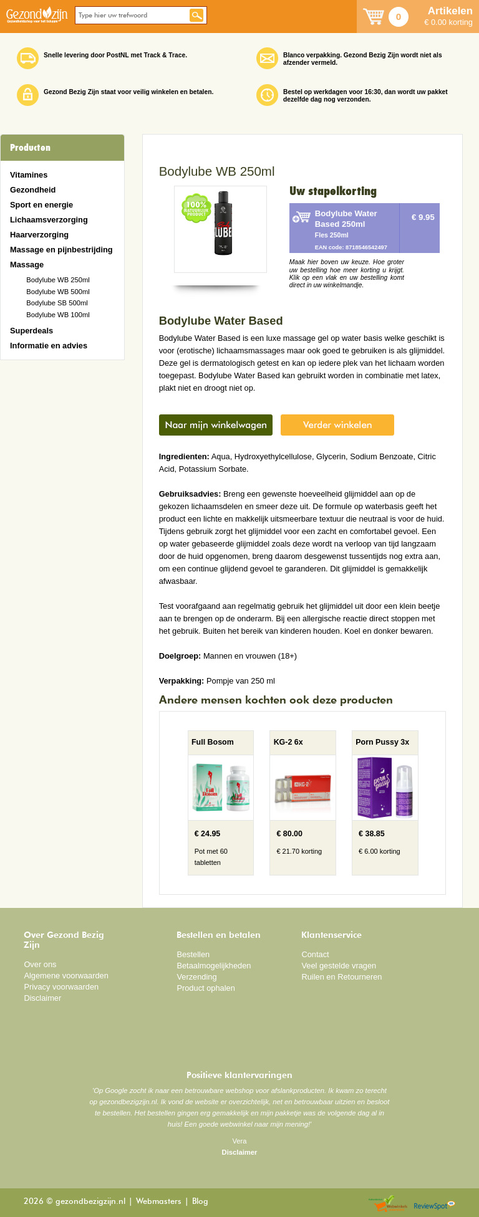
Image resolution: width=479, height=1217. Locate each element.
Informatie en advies (48, 345)
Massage (27, 264)
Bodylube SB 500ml (57, 303)
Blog (200, 1202)
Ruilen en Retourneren (341, 976)
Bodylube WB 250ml (58, 280)
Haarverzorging (39, 234)
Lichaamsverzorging (49, 219)
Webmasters (158, 1202)
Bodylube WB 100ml (58, 314)
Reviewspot (434, 1204)
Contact (315, 954)
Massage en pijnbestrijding (61, 249)
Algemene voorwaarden (66, 975)
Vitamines (28, 174)
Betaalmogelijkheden (214, 965)
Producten (30, 147)
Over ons (40, 964)
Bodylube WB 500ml (58, 291)
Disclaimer (42, 998)
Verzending (196, 976)
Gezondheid (33, 189)
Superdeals (31, 330)
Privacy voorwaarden (61, 986)
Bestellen (193, 954)
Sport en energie (41, 204)
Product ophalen (206, 988)
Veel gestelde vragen (338, 965)
